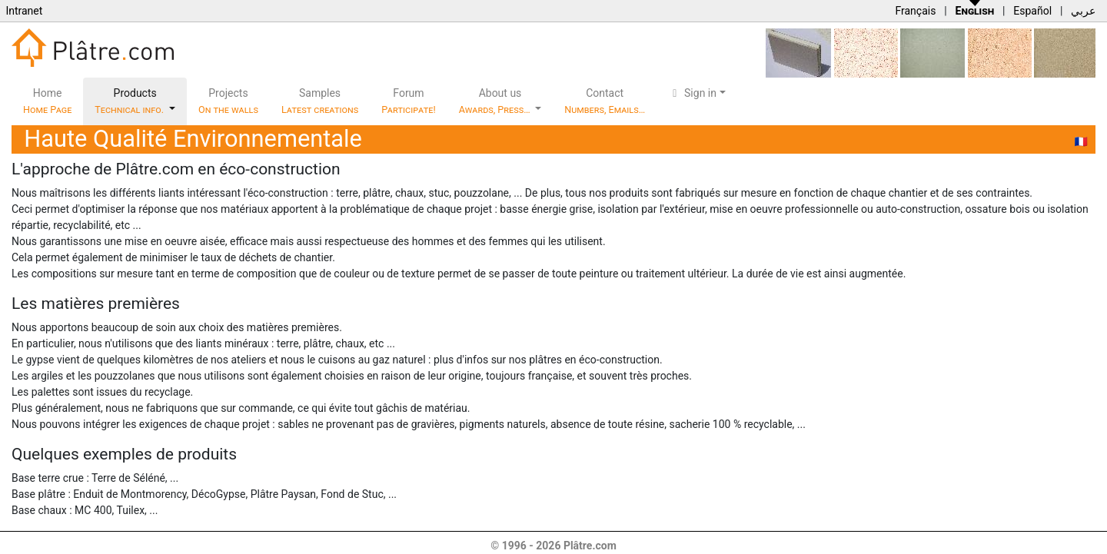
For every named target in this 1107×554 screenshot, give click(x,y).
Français (915, 11)
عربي (1083, 11)
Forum (408, 101)
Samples (319, 101)
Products (130, 101)
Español (1032, 11)
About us (496, 101)
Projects (228, 101)
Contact (604, 101)
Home (47, 101)
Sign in (692, 93)
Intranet (23, 11)
